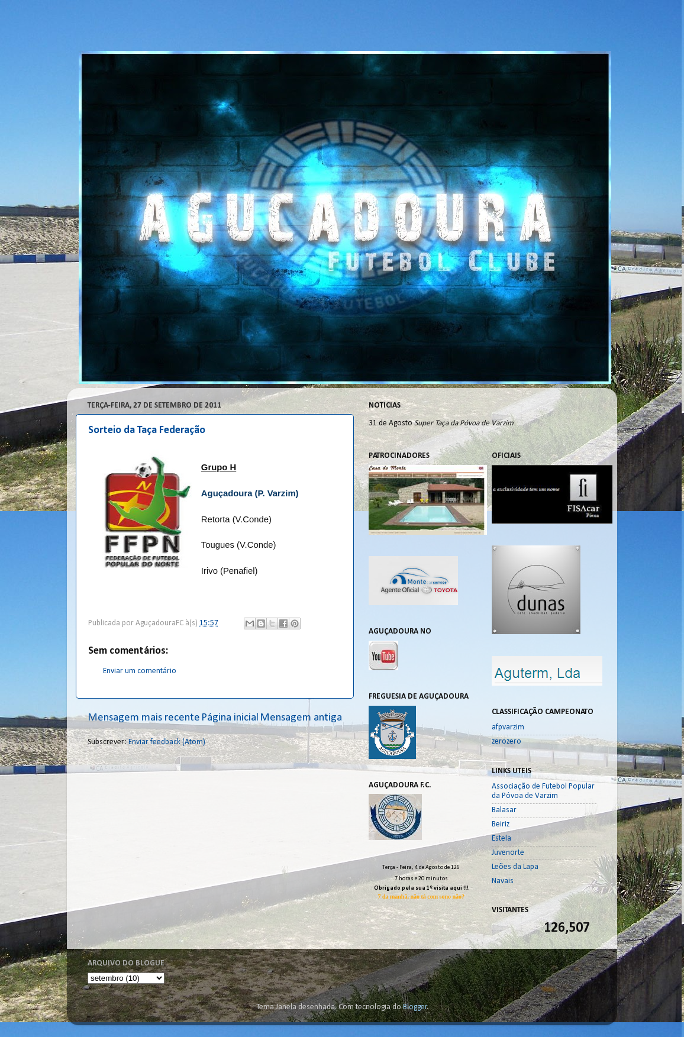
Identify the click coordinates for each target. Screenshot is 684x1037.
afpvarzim (508, 727)
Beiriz (500, 824)
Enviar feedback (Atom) (166, 742)
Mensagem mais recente (144, 717)
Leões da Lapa (515, 867)
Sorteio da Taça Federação (146, 430)
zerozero (506, 741)
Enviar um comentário (139, 671)
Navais (503, 881)
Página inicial (230, 717)
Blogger (415, 1007)
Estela (501, 838)
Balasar (504, 810)
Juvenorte (508, 853)
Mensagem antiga (301, 717)
